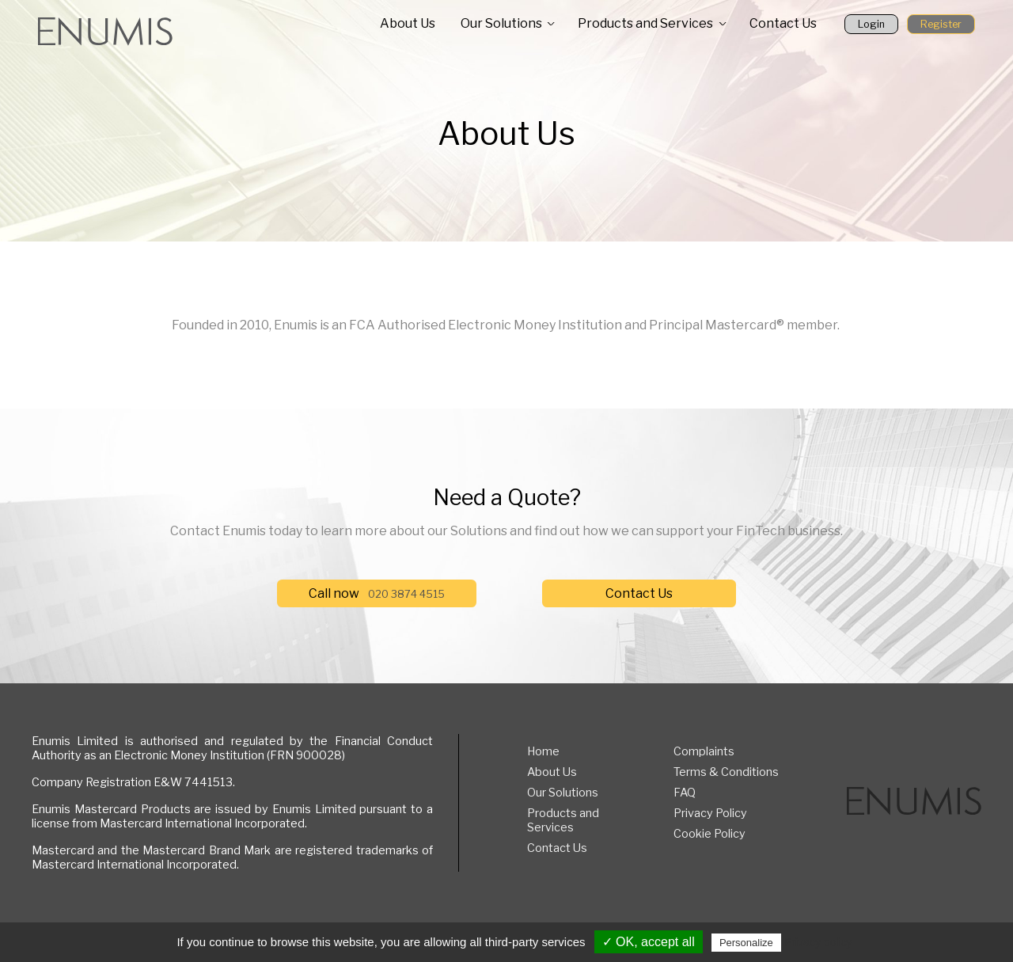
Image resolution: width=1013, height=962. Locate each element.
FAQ (684, 792)
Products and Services (645, 23)
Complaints (703, 751)
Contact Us (783, 23)
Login (871, 24)
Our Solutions (501, 23)
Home (543, 751)
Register (941, 24)
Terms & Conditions (726, 772)
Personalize (746, 943)
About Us (407, 23)
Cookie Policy (709, 834)
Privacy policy (818, 942)
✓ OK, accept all (648, 942)
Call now (377, 593)
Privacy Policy (710, 813)
